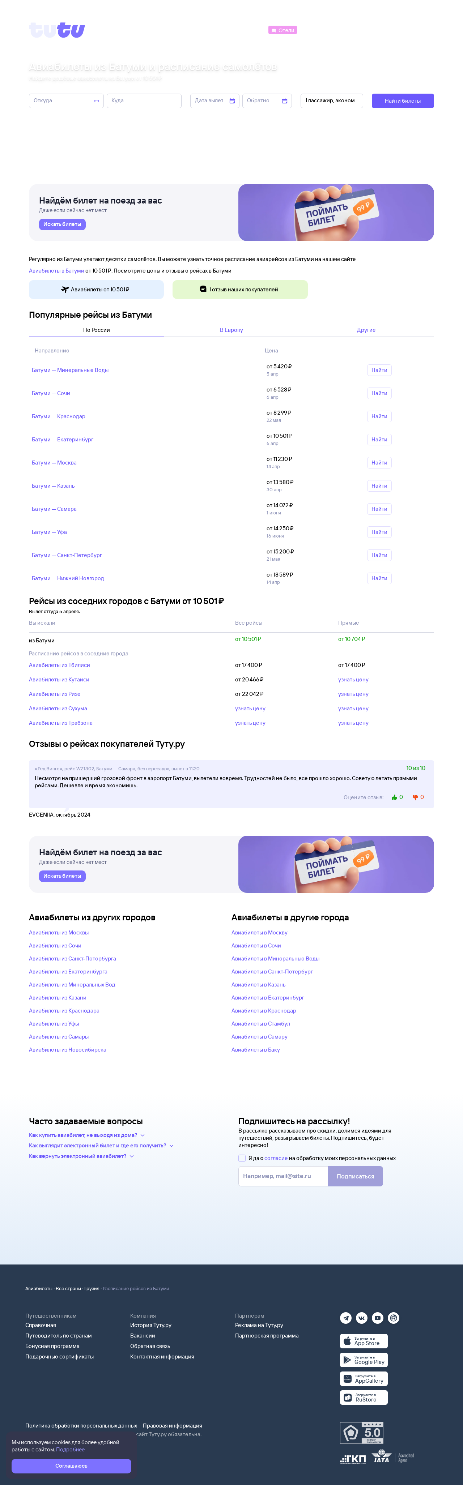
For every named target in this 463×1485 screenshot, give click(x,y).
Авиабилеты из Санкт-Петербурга (72, 958)
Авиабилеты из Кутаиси (59, 679)
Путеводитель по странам (58, 1335)
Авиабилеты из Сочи (55, 945)
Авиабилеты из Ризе (55, 693)
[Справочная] (419, 29)
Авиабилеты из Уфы (54, 1023)
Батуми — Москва (54, 462)
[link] (62, 224)
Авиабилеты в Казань (259, 984)
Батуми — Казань (53, 485)
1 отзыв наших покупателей (238, 290)
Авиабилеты (38, 1288)
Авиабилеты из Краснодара (64, 1010)
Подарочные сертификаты (59, 1356)
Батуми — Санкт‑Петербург (67, 555)
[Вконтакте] (362, 1315)
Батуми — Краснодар (58, 416)
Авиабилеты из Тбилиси (59, 665)
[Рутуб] (393, 1315)
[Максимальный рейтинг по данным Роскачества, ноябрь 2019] (361, 1433)
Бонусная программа (52, 1346)
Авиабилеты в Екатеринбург (268, 997)
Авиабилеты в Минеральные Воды (275, 958)
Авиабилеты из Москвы (59, 932)
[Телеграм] (346, 1315)
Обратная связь (150, 1346)
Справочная (40, 1325)
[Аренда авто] (380, 29)
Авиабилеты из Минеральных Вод (72, 984)
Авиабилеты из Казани (57, 997)
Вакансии (142, 1335)
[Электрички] (316, 29)
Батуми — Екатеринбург (62, 439)
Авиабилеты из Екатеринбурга (68, 971)
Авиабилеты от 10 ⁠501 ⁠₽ (95, 290)
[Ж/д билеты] (213, 29)
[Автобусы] (252, 29)
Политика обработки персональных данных (81, 1425)
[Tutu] (57, 30)
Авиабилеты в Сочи (256, 945)
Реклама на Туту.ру (259, 1325)
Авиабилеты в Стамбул (261, 1023)
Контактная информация (162, 1356)
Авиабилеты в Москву (260, 932)
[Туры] (347, 29)
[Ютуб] (377, 1315)
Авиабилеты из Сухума (58, 708)
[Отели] (282, 29)
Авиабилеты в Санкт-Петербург (272, 971)
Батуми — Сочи (51, 393)
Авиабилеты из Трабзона (61, 722)
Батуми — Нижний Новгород (68, 578)
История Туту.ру (150, 1325)
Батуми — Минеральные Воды (70, 370)
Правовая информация (172, 1425)
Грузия (91, 1288)
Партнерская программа (267, 1335)
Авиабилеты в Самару (260, 1036)
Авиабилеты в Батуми (56, 270)
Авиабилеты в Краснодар (264, 1010)
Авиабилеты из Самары (59, 1036)
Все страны (68, 1288)
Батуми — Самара (54, 508)
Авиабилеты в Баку (256, 1049)
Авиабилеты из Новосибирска (67, 1049)
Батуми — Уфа (49, 531)
